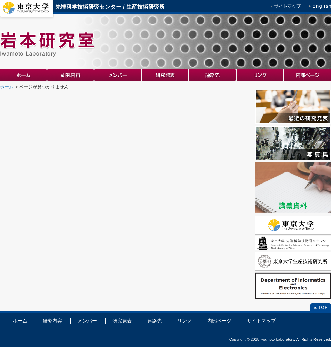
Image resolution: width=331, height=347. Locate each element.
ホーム (23, 75)
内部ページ (307, 75)
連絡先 (213, 75)
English (320, 7)
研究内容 (70, 75)
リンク (260, 75)
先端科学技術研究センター (88, 7)
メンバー (118, 75)
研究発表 (165, 75)
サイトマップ (286, 7)
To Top (320, 308)
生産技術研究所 (145, 7)
